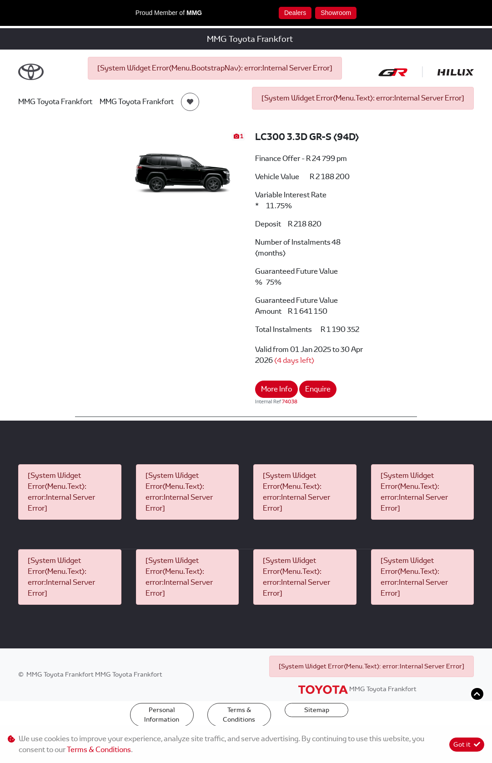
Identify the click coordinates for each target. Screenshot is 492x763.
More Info (276, 389)
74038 (289, 401)
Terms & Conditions (239, 714)
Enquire (318, 389)
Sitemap (316, 710)
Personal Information (161, 714)
